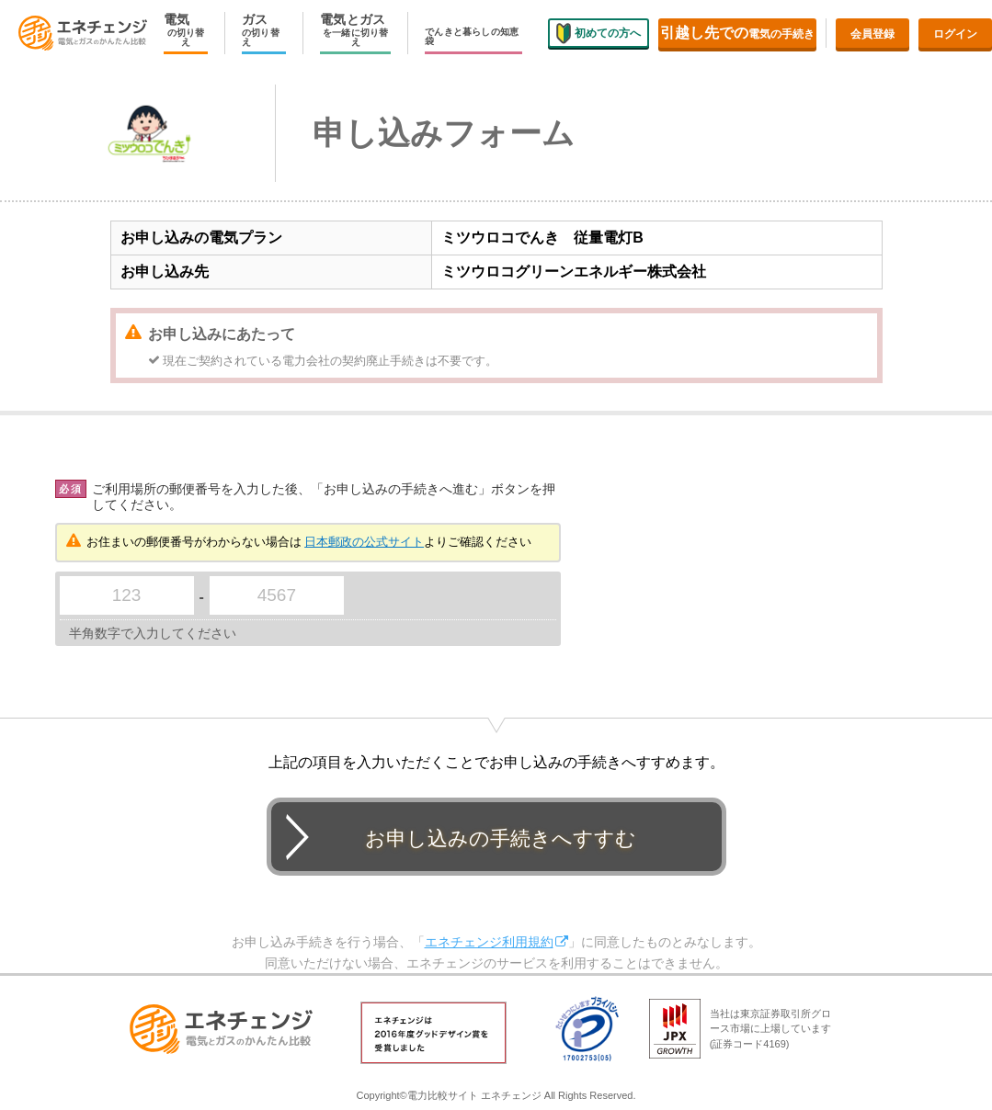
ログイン (955, 34)
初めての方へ (598, 32)
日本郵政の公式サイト (364, 542)
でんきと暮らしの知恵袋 (472, 37)
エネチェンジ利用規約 (489, 941)
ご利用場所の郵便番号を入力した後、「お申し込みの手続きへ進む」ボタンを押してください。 (323, 496)
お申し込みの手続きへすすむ (500, 838)
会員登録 (872, 34)
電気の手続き (737, 32)
